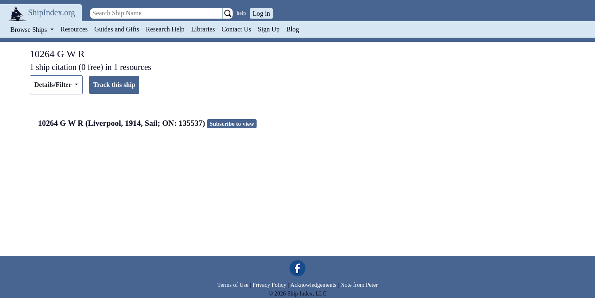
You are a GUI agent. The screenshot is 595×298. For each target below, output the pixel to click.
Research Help (165, 29)
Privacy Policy (269, 285)
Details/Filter (53, 84)
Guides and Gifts (116, 29)
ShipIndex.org (51, 12)
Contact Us (236, 29)
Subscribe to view (231, 123)
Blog (292, 29)
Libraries (203, 29)
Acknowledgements (313, 285)
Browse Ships (29, 29)
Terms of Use (232, 285)
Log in (261, 13)
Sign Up (269, 29)
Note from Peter (359, 285)
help (241, 13)
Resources (74, 29)
